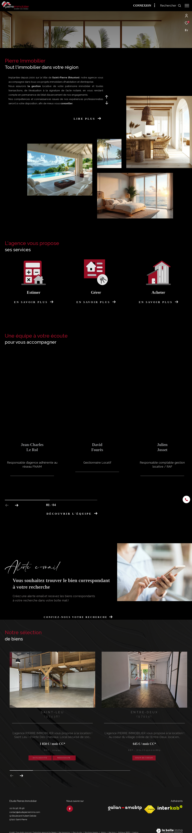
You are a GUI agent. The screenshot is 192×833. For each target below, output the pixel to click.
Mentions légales (92, 828)
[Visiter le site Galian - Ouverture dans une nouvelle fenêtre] (125, 803)
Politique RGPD (124, 828)
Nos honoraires (64, 828)
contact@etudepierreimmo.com (24, 808)
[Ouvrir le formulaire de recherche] (170, 5)
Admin (103, 828)
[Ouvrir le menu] (187, 5)
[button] (21, 771)
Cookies (135, 828)
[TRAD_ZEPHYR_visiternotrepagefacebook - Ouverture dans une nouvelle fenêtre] (70, 804)
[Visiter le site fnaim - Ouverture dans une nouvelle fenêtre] (149, 805)
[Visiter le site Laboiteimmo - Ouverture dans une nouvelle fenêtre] (169, 827)
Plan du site (78, 828)
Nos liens (112, 828)
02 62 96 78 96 (17, 804)
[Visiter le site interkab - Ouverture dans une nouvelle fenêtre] (170, 803)
